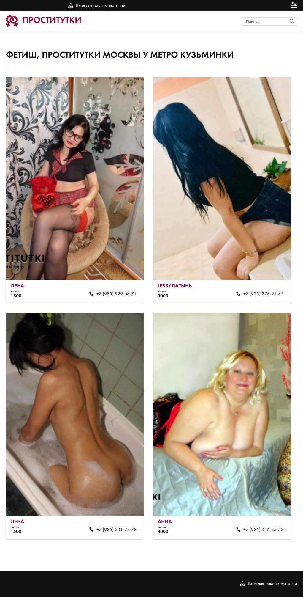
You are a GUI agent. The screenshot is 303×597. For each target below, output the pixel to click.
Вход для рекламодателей (100, 5)
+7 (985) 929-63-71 (116, 294)
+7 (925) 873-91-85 (263, 294)
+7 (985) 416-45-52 (263, 529)
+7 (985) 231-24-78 (116, 529)
